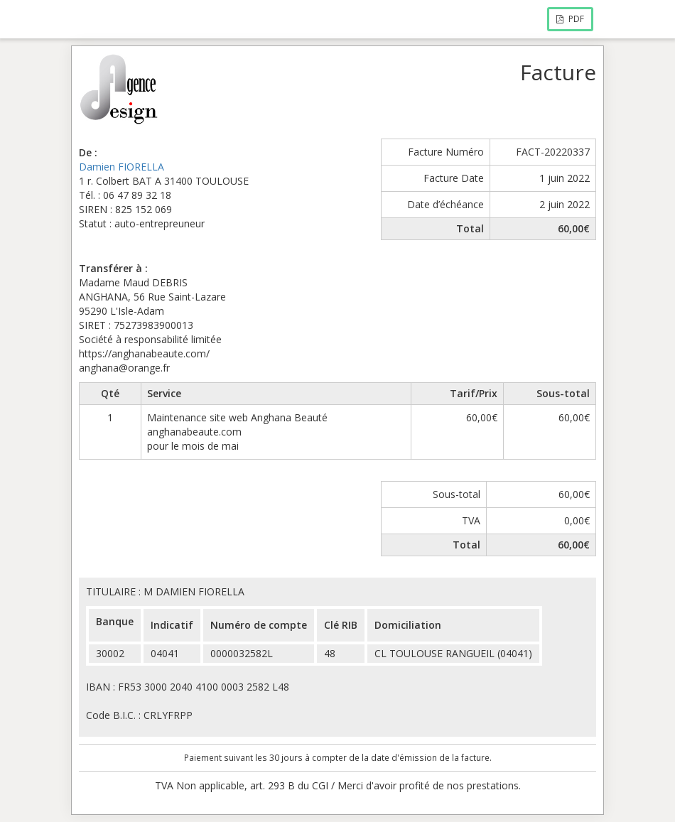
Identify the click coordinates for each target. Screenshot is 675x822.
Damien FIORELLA (121, 166)
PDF (570, 19)
